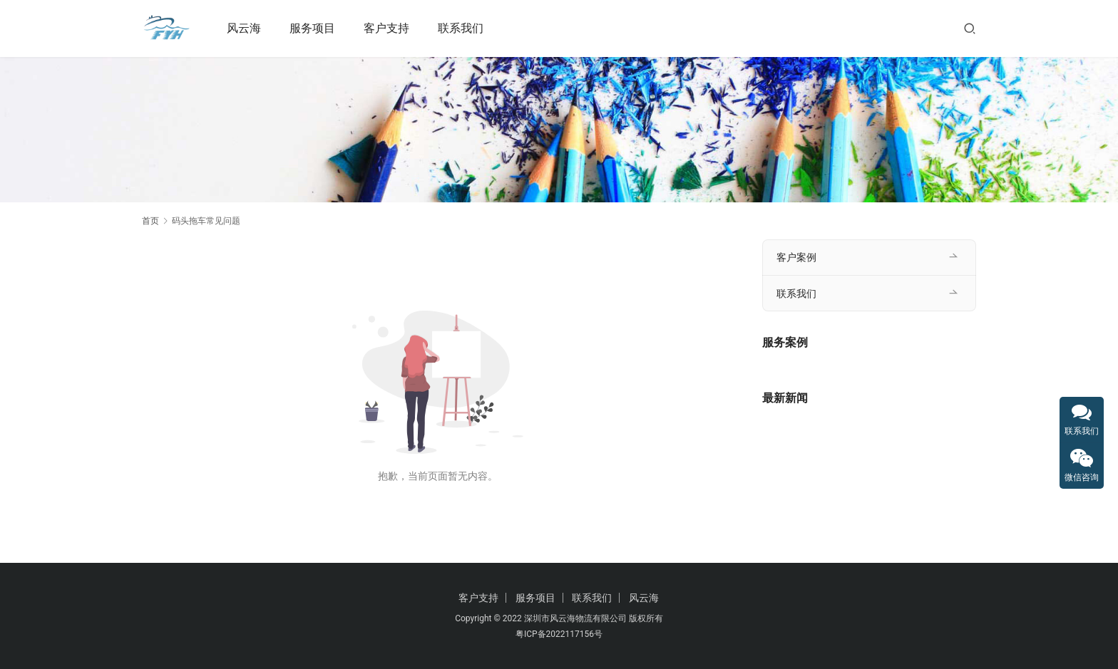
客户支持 (387, 28)
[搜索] (969, 28)
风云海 (244, 28)
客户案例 (796, 257)
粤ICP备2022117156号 (559, 634)
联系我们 (461, 28)
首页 (150, 221)
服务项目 (313, 28)
